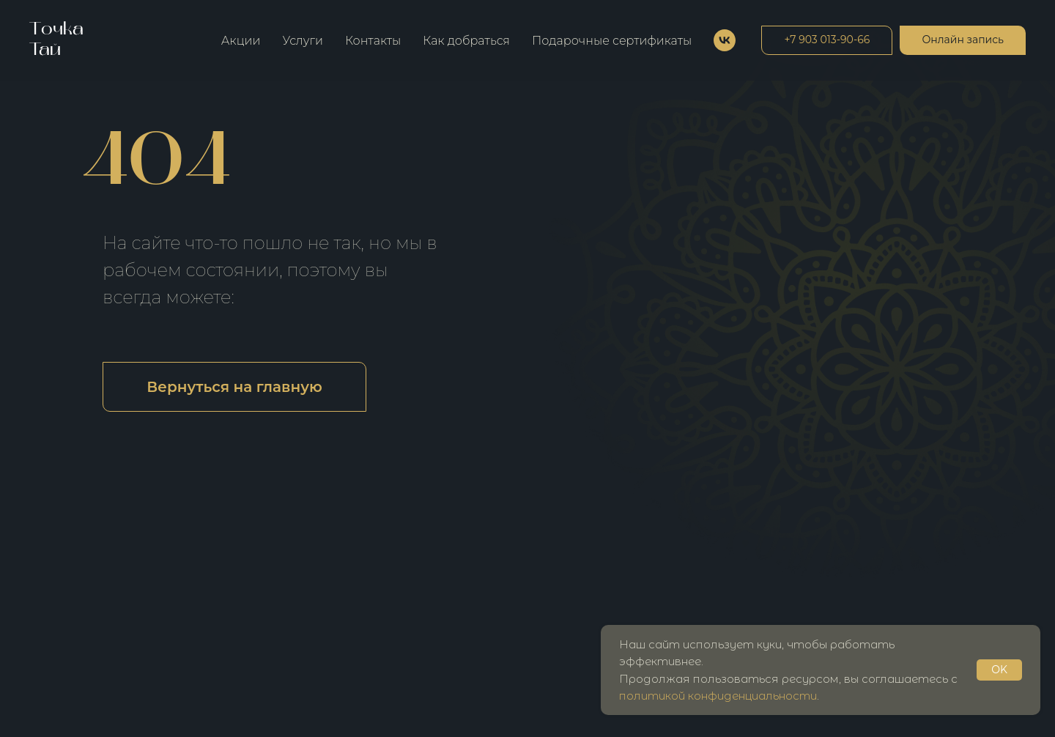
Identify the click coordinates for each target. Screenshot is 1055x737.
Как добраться (466, 41)
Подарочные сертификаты (612, 41)
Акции (241, 41)
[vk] (725, 40)
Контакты (373, 41)
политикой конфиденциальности (718, 696)
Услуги (302, 41)
